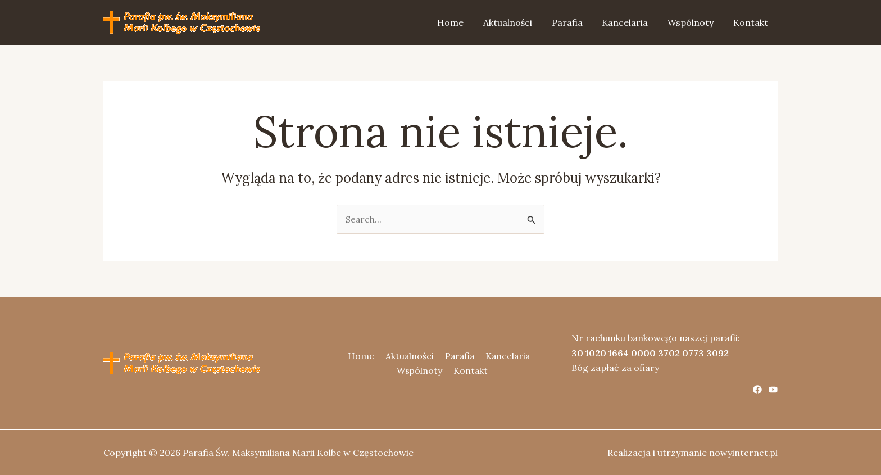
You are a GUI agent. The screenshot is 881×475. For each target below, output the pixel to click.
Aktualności (514, 22)
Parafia (572, 22)
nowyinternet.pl (743, 452)
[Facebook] (757, 389)
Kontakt (751, 22)
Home (459, 22)
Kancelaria (629, 22)
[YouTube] (773, 389)
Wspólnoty (693, 22)
